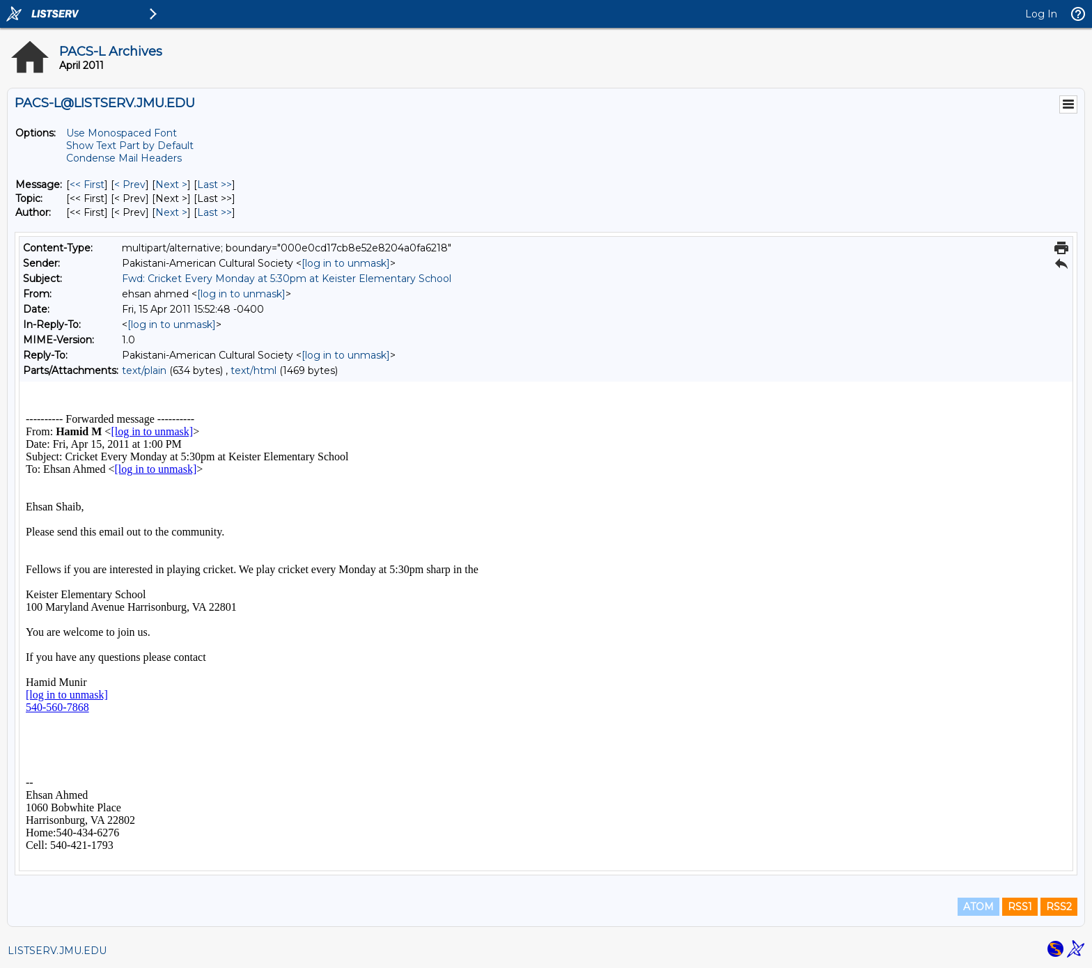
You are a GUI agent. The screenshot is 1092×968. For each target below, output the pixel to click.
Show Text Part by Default (130, 145)
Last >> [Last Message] (214, 184)
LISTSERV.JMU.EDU (57, 950)
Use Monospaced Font (121, 133)
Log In (1041, 14)
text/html (253, 370)
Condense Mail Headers (124, 158)
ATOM (978, 906)
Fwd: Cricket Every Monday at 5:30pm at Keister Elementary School (286, 278)
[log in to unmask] (346, 263)
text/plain (144, 370)
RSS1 (1020, 906)
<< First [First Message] (87, 184)
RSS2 (1059, 906)
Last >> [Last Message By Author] (214, 212)
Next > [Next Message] (171, 184)
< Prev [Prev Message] (130, 184)
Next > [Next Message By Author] (171, 212)
